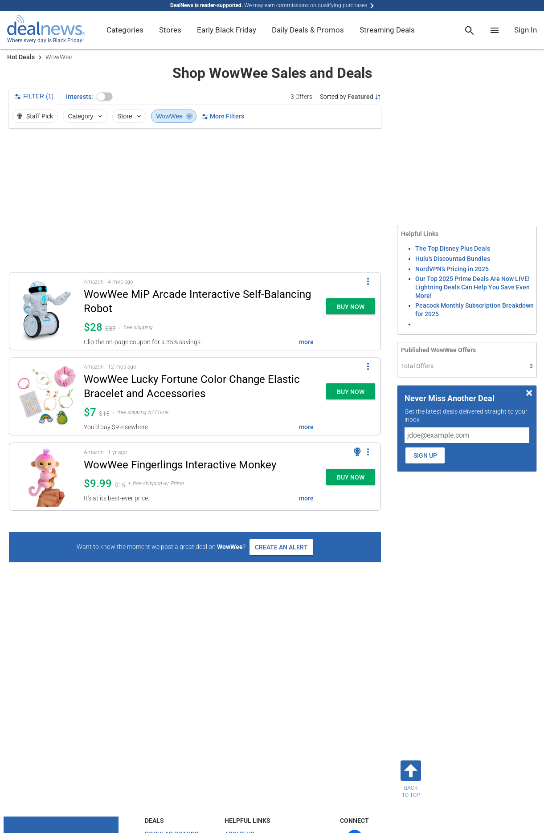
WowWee (174, 116)
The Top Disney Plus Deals (452, 248)
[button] (105, 96)
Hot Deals (21, 57)
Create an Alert (281, 547)
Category (86, 116)
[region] (195, 200)
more (306, 341)
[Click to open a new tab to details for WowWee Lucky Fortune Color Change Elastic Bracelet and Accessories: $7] (46, 396)
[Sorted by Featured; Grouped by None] (350, 96)
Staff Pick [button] (34, 116)
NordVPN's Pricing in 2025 (452, 268)
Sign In (525, 29)
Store (130, 116)
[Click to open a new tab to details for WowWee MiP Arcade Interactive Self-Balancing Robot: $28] (46, 311)
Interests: (79, 96)
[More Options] (368, 281)
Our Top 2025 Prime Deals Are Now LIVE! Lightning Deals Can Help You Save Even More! (472, 287)
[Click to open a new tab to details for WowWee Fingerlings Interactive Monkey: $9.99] (46, 477)
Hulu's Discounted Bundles (452, 258)
